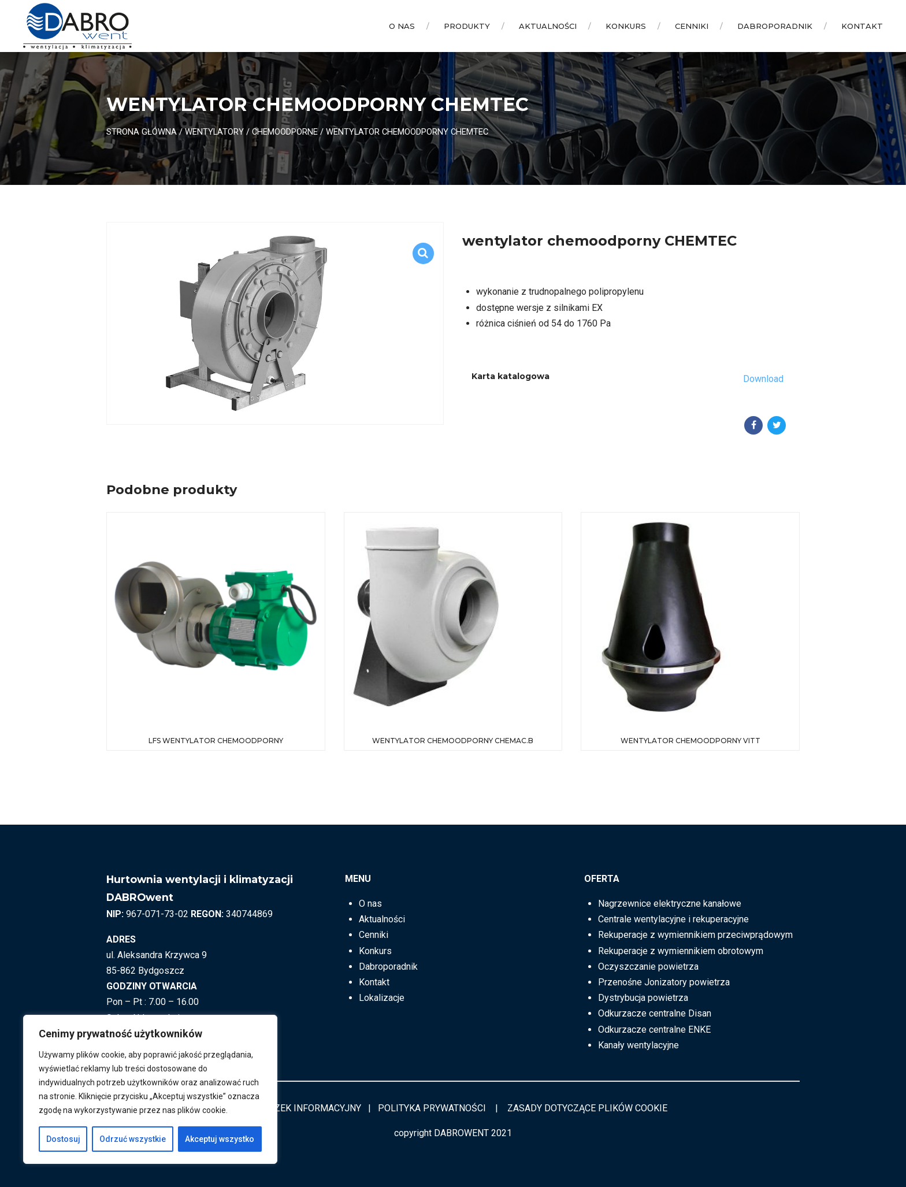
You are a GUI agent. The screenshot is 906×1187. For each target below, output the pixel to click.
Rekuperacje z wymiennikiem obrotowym (680, 950)
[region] (150, 1089)
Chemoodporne (285, 132)
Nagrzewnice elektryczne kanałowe (669, 903)
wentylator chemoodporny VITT (690, 740)
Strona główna (141, 132)
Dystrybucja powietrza (643, 997)
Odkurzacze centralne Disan (654, 1013)
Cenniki (691, 26)
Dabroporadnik (774, 26)
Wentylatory (214, 132)
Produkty (467, 26)
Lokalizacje (381, 997)
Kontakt (862, 26)
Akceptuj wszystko (219, 1139)
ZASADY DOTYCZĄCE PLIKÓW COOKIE (587, 1108)
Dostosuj (63, 1139)
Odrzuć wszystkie (132, 1139)
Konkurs (626, 26)
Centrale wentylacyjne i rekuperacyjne (673, 919)
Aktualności (548, 26)
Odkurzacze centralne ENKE (654, 1029)
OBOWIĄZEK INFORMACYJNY (300, 1108)
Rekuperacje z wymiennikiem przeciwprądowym (695, 934)
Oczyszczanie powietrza (648, 966)
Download (763, 378)
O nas (402, 26)
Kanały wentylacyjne (638, 1045)
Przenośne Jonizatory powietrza (664, 982)
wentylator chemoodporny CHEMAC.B (452, 740)
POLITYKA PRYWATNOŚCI (432, 1108)
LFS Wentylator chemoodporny (215, 740)
